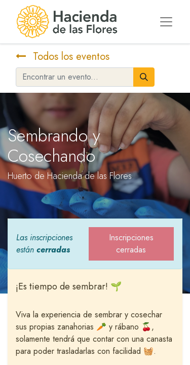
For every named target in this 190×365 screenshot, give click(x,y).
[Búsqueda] (144, 77)
